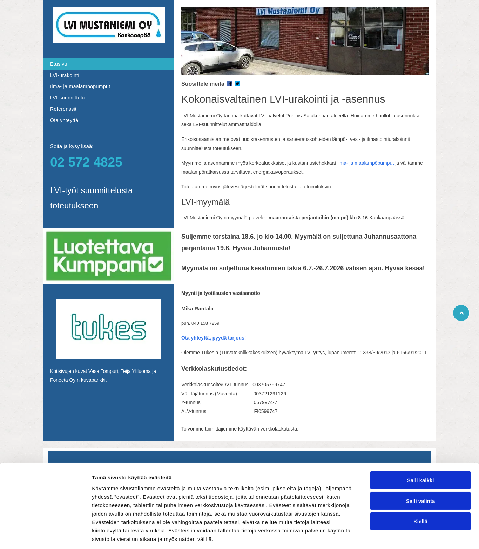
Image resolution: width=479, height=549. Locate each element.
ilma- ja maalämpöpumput (365, 163)
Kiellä (420, 489)
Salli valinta (420, 469)
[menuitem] (108, 64)
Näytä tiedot (375, 535)
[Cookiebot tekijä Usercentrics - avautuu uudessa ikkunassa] (45, 535)
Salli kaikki (420, 448)
